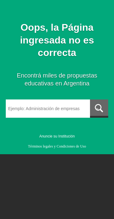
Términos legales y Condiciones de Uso (57, 146)
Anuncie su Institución (57, 136)
